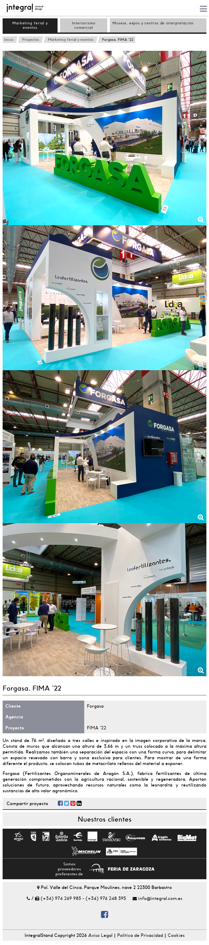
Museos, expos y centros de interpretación (153, 23)
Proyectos (30, 39)
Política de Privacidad (140, 935)
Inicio (8, 39)
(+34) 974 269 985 (61, 898)
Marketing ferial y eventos (30, 25)
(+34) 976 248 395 (106, 898)
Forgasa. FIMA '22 (117, 39)
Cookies (176, 935)
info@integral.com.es (160, 898)
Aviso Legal (100, 935)
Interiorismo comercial (83, 25)
